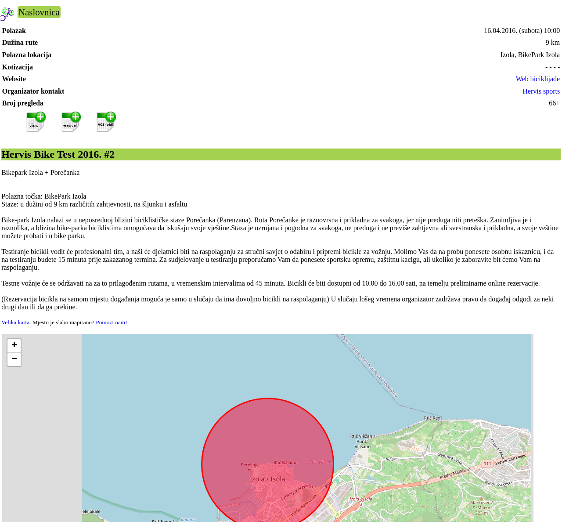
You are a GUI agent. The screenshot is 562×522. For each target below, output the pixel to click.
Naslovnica (39, 12)
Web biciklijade (538, 79)
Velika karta (15, 322)
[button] (14, 346)
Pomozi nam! (111, 322)
